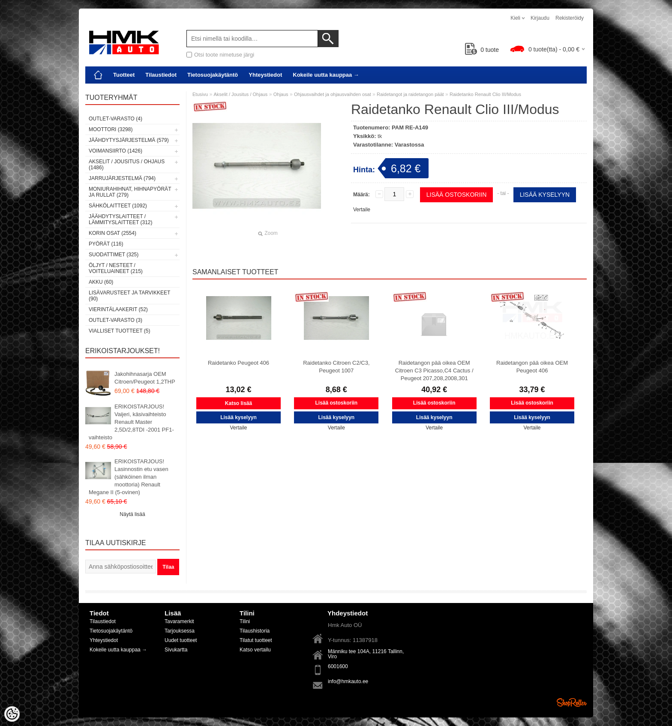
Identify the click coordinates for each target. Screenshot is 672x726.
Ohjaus (280, 94)
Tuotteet (124, 75)
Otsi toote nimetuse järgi (224, 54)
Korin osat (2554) (112, 233)
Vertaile (361, 210)
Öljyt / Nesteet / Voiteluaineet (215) (116, 268)
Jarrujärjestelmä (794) (122, 178)
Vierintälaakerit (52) (118, 309)
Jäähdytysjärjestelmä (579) (129, 140)
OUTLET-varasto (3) (115, 320)
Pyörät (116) (106, 244)
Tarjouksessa (180, 630)
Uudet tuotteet (181, 640)
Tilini (245, 621)
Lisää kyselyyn (545, 194)
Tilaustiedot (161, 75)
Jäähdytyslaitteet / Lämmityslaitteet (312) (120, 219)
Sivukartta (176, 649)
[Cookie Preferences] (12, 714)
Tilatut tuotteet (256, 640)
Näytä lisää (132, 514)
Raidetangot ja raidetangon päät (410, 94)
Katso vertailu (255, 649)
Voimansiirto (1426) (115, 151)
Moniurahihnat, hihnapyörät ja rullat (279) (130, 192)
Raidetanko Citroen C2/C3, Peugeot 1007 (336, 367)
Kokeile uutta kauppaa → (326, 75)
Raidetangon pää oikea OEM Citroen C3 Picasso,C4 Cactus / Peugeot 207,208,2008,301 (434, 370)
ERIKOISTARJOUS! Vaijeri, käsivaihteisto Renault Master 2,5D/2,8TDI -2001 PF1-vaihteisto (131, 422)
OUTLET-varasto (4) (115, 119)
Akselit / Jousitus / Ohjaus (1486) (127, 165)
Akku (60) (101, 282)
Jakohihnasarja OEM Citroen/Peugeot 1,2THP (144, 378)
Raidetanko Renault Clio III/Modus (485, 94)
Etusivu (200, 94)
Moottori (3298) (110, 129)
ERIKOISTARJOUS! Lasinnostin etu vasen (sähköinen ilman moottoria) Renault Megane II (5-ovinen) (128, 476)
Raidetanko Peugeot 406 (238, 363)
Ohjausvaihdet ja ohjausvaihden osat (332, 94)
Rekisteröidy (569, 18)
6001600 (338, 666)
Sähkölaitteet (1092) (118, 206)
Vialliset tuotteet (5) (119, 331)
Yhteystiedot (265, 75)
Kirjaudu (540, 18)
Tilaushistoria (255, 630)
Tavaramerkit (179, 621)
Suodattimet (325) (113, 255)
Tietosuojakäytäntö (212, 75)
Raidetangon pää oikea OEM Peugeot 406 (532, 367)
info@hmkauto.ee (348, 681)
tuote (482, 50)
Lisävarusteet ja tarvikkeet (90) (129, 296)
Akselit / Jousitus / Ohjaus (240, 94)
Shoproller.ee (572, 702)
